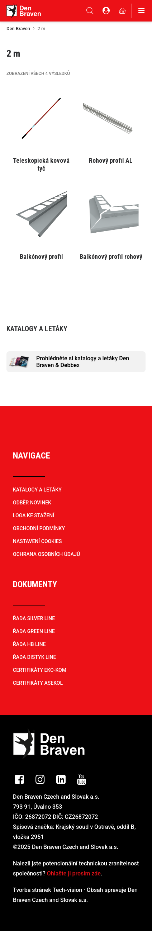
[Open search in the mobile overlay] (90, 11)
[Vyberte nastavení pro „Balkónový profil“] (41, 256)
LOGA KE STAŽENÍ (33, 515)
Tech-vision (67, 890)
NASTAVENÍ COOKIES (37, 541)
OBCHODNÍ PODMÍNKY (39, 528)
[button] (41, 118)
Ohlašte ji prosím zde (74, 873)
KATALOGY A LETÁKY (37, 490)
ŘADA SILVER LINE (34, 618)
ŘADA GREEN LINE (34, 631)
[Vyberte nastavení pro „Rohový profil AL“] (111, 160)
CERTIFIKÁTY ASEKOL (38, 683)
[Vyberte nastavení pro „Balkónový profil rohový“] (111, 256)
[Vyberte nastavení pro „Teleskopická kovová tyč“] (41, 160)
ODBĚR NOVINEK (32, 502)
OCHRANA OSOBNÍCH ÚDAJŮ (46, 554)
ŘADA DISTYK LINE (34, 657)
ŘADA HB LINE (29, 644)
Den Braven (18, 28)
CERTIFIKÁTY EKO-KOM (39, 670)
